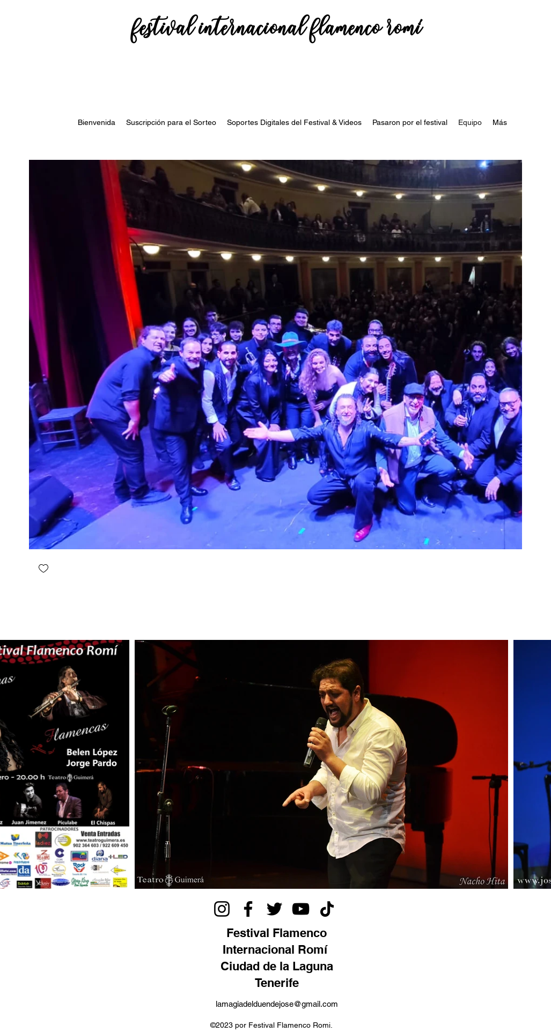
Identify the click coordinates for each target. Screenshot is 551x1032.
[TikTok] (327, 908)
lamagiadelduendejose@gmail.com (277, 1003)
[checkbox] (43, 569)
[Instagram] (221, 908)
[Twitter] (274, 908)
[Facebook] (248, 908)
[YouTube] (300, 908)
